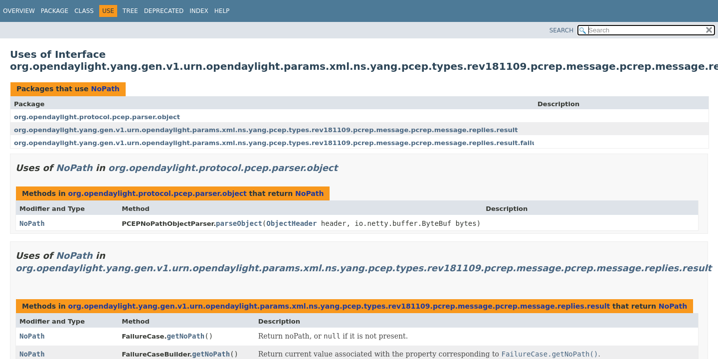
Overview (19, 10)
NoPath (105, 89)
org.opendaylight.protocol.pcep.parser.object (97, 117)
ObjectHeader (291, 223)
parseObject (239, 223)
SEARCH (561, 30)
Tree (130, 10)
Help (222, 10)
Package (54, 10)
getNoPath (185, 336)
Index (198, 10)
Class (84, 10)
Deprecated (164, 10)
